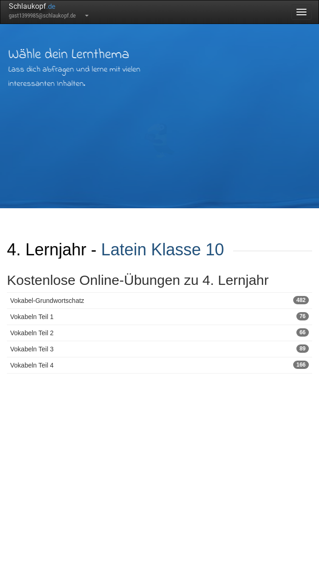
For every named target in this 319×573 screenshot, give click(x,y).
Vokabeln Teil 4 (159, 365)
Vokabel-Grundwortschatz (159, 300)
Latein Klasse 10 (162, 249)
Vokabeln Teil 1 (159, 316)
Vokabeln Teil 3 (159, 348)
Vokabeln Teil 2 (159, 332)
